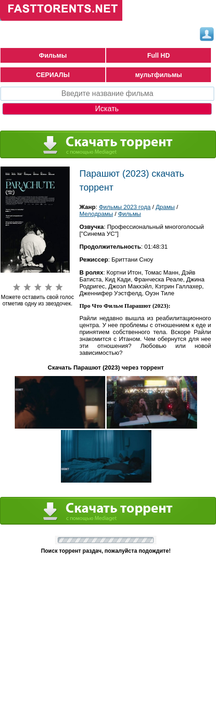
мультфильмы (158, 74)
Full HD (158, 55)
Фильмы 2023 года (124, 206)
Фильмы (52, 55)
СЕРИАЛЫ (53, 74)
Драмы (165, 206)
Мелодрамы (96, 213)
